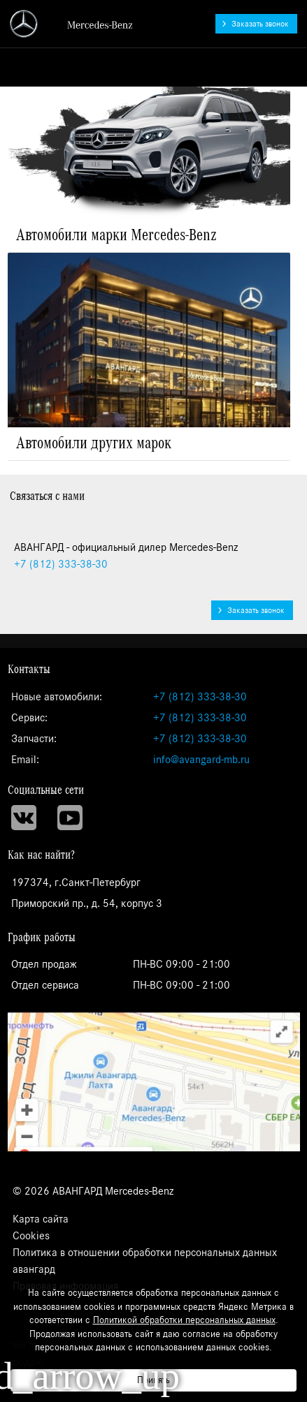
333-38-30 (61, 564)
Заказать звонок (260, 24)
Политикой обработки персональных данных (184, 1320)
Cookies (31, 1235)
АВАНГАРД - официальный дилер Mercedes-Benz (72, 24)
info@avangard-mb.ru (201, 759)
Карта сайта (41, 1219)
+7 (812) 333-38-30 (200, 696)
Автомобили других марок (93, 443)
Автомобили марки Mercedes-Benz (116, 235)
